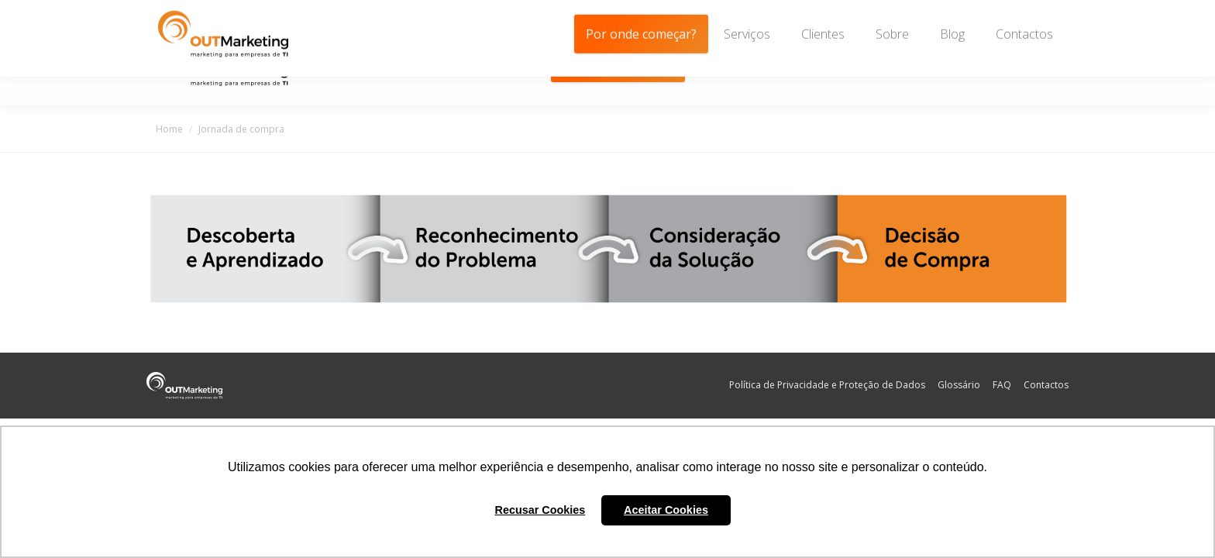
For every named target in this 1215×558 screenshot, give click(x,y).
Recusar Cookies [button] (540, 510)
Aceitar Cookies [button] (666, 510)
